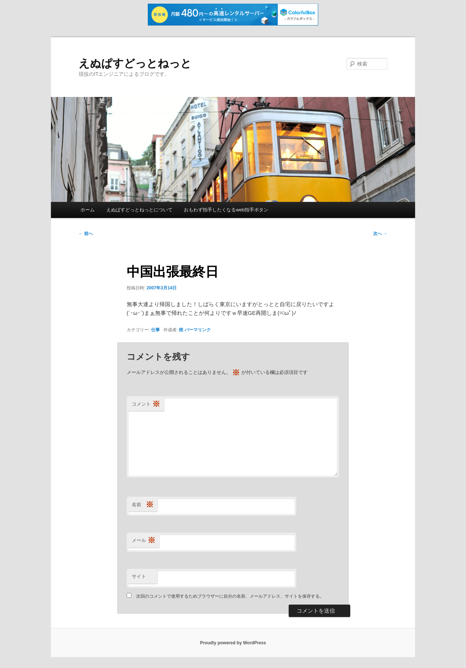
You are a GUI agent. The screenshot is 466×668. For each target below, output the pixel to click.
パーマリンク (198, 329)
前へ (86, 233)
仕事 (155, 329)
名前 (143, 505)
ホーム (87, 209)
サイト (139, 576)
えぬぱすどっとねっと (135, 63)
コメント (146, 404)
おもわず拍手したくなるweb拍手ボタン (226, 209)
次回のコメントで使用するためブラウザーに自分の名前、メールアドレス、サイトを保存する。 (230, 596)
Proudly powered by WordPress (233, 642)
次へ (380, 233)
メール (143, 540)
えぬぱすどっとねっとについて (139, 209)
